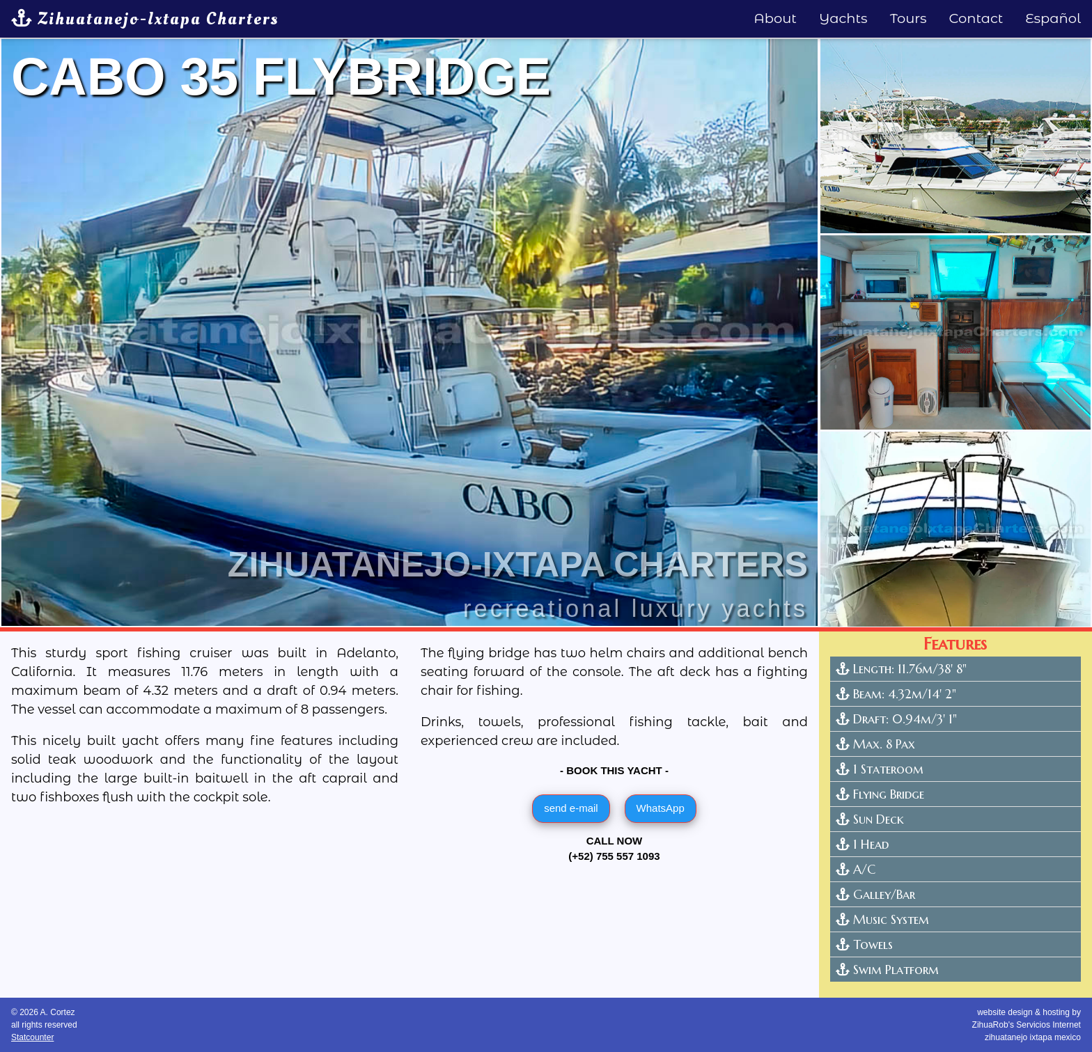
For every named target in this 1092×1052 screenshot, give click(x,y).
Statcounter (32, 1037)
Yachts (843, 18)
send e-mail (571, 808)
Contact (976, 18)
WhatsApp (661, 808)
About (775, 18)
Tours (908, 18)
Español (1053, 18)
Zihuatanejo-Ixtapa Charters (145, 18)
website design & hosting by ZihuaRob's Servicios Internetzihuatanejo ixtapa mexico (1026, 1024)
